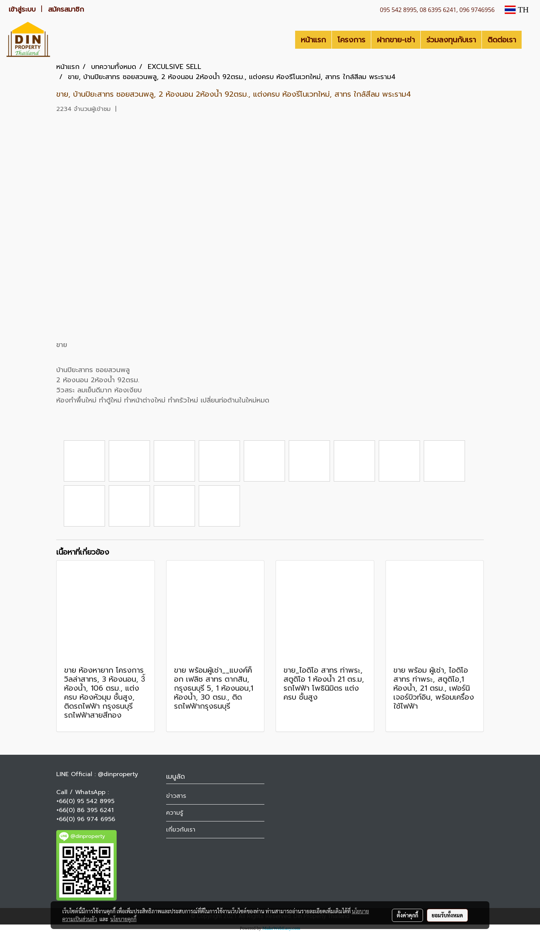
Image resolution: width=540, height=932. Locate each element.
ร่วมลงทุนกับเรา (451, 39)
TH (517, 9)
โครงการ (351, 39)
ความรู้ (174, 812)
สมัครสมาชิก (66, 9)
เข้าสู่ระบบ (22, 9)
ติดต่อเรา (502, 39)
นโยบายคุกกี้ (123, 919)
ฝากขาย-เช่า (396, 39)
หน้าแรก (313, 39)
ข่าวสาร (176, 795)
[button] (528, 40)
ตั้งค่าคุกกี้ (407, 915)
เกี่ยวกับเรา (180, 829)
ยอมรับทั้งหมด (447, 915)
